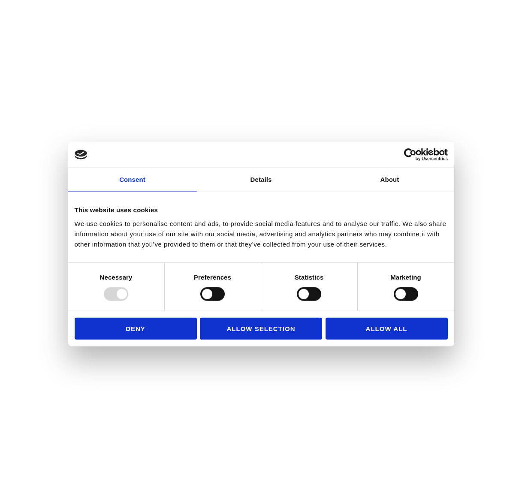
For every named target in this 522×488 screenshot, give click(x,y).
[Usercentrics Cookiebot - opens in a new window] (410, 154)
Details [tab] (261, 179)
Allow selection (261, 328)
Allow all (386, 328)
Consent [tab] (132, 179)
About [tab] (389, 179)
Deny (135, 328)
